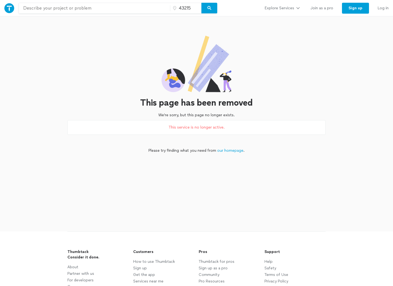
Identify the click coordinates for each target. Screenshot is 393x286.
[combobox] (94, 8)
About (72, 267)
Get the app (144, 274)
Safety (270, 268)
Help (268, 261)
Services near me (148, 281)
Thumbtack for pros (216, 261)
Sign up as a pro (213, 268)
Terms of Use (276, 274)
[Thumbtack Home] (9, 8)
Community (209, 274)
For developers (80, 280)
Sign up (140, 268)
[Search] (209, 8)
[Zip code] (185, 8)
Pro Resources (212, 281)
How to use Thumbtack (154, 261)
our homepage (230, 150)
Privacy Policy (276, 281)
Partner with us (80, 273)
